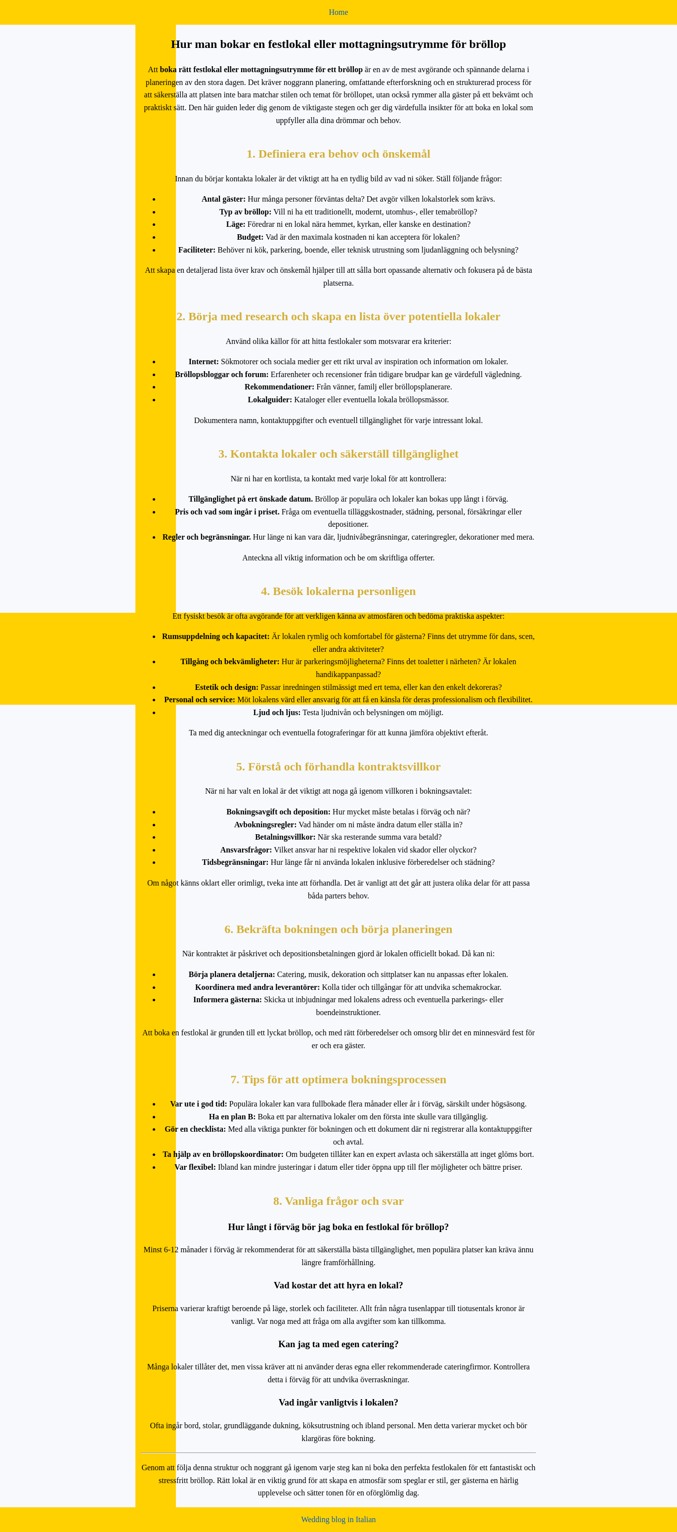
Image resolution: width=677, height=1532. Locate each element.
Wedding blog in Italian (338, 1519)
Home (338, 12)
